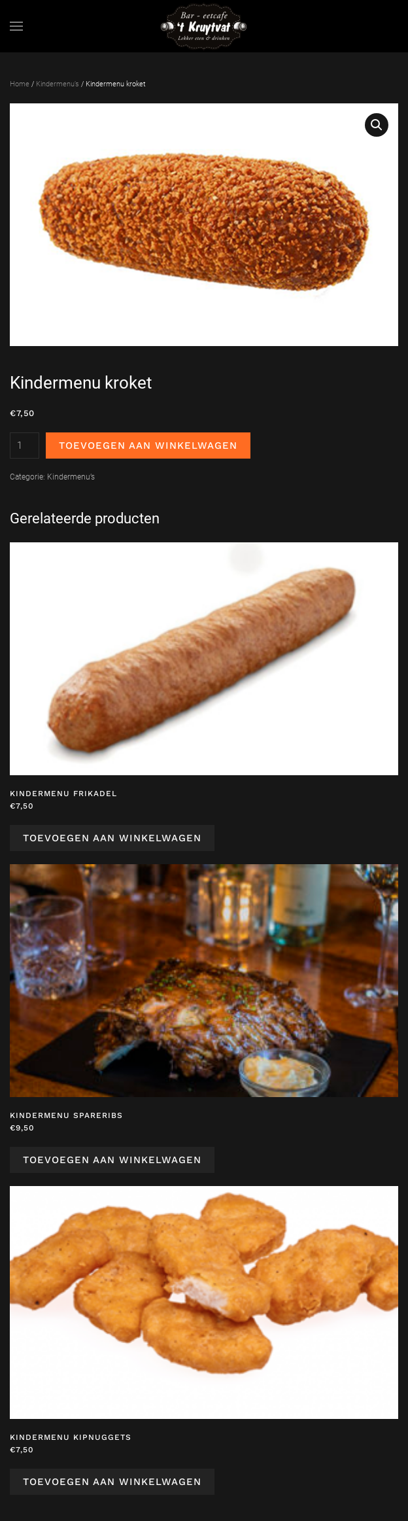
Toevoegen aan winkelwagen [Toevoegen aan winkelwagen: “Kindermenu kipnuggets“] (112, 1482)
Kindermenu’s (57, 84)
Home (19, 84)
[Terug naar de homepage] (204, 26)
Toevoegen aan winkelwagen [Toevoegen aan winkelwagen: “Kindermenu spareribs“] (112, 1160)
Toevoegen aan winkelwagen (148, 445)
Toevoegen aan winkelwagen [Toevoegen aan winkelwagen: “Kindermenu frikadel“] (112, 838)
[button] (16, 26)
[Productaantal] (24, 445)
